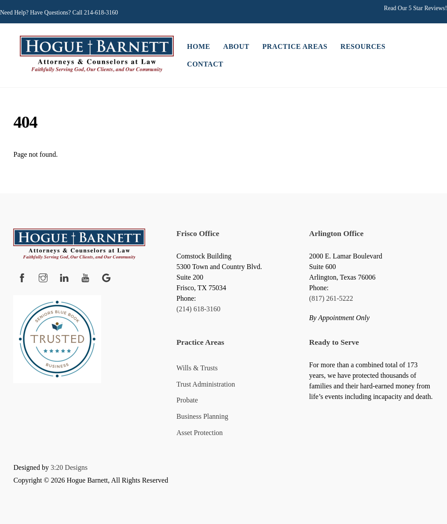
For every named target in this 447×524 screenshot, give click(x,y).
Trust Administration (205, 384)
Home (198, 46)
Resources (363, 46)
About (236, 46)
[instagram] (43, 276)
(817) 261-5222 (331, 298)
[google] (106, 276)
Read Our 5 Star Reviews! (415, 8)
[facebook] (22, 276)
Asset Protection (199, 432)
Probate (187, 400)
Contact (205, 64)
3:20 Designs (69, 467)
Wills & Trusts (197, 368)
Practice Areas (294, 46)
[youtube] (85, 276)
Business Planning (202, 416)
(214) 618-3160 (198, 309)
